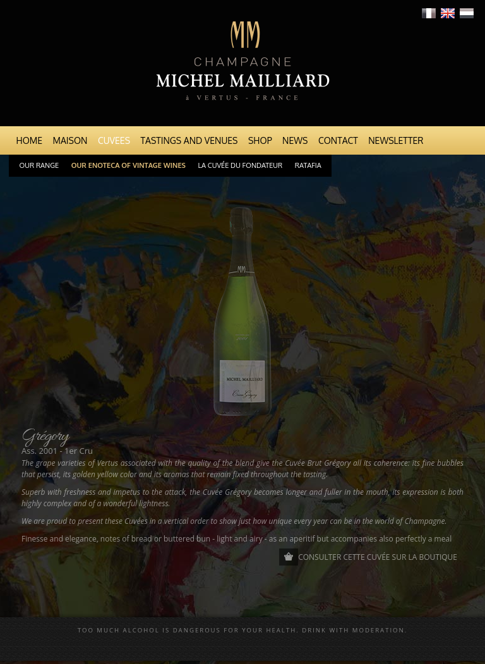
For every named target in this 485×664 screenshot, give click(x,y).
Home (29, 140)
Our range (39, 165)
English (447, 13)
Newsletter (395, 140)
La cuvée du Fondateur (240, 165)
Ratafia (308, 165)
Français (428, 13)
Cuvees (114, 140)
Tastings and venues (189, 140)
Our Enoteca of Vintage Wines (128, 165)
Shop (260, 140)
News (295, 140)
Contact (338, 140)
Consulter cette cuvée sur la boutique (377, 557)
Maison (70, 140)
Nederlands (466, 13)
